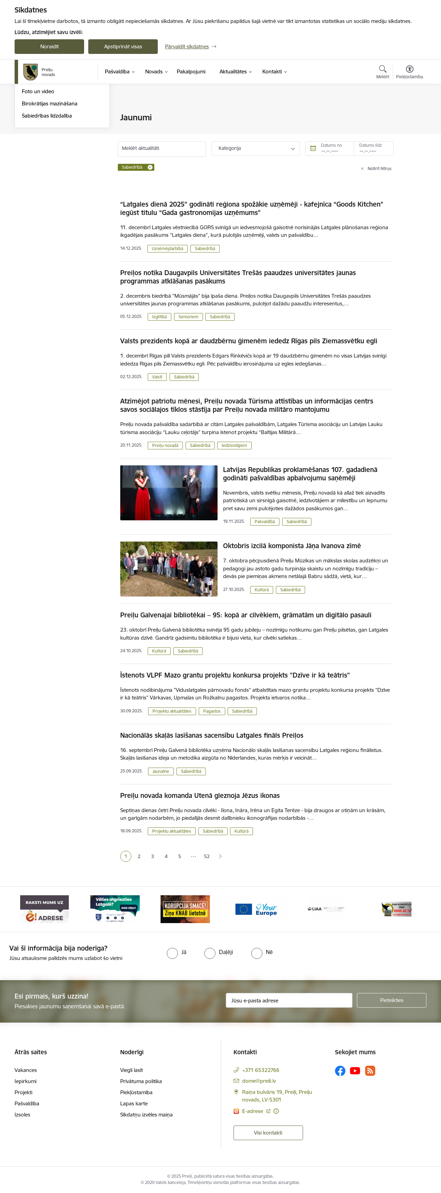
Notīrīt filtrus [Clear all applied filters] (380, 168)
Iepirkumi (25, 1081)
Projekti (23, 1092)
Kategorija (230, 148)
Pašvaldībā (265, 521)
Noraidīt (49, 46)
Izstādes (31, 130)
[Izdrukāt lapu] (409, 114)
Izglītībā (159, 316)
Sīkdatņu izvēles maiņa (146, 1114)
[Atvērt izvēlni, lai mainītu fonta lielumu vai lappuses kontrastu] (409, 73)
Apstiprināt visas (123, 46)
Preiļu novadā (165, 445)
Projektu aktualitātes (172, 711)
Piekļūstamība (136, 1092)
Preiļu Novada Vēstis (45, 154)
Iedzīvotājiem (234, 445)
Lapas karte (134, 1103)
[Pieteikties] (391, 1000)
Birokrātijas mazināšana (49, 178)
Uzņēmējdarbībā (167, 248)
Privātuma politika (141, 1081)
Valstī (157, 376)
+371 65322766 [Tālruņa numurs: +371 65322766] (260, 1070)
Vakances (26, 1070)
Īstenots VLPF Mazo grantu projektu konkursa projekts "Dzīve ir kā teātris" (235, 675)
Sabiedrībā (205, 248)
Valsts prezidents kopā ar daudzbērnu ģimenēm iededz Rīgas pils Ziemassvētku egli (248, 341)
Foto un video (38, 166)
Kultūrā (262, 589)
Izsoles (22, 1114)
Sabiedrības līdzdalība (47, 190)
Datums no (331, 145)
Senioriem (188, 316)
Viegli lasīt (131, 1070)
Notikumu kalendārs (45, 118)
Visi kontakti (268, 1132)
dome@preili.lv (259, 1081)
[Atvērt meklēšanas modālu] (383, 73)
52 (207, 856)
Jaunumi (32, 142)
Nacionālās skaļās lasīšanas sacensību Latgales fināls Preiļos (211, 735)
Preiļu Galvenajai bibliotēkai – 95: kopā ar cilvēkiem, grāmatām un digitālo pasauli (245, 615)
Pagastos (212, 711)
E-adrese (253, 1111)
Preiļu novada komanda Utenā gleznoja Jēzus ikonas (200, 795)
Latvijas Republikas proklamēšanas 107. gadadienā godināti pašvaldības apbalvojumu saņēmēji (300, 473)
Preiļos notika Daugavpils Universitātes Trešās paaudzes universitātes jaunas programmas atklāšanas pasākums (238, 277)
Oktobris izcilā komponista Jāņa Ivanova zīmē (292, 546)
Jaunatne (161, 771)
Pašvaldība (27, 1103)
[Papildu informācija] (276, 1111)
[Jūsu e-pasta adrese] (289, 1000)
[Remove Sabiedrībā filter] (150, 167)
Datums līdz (370, 145)
